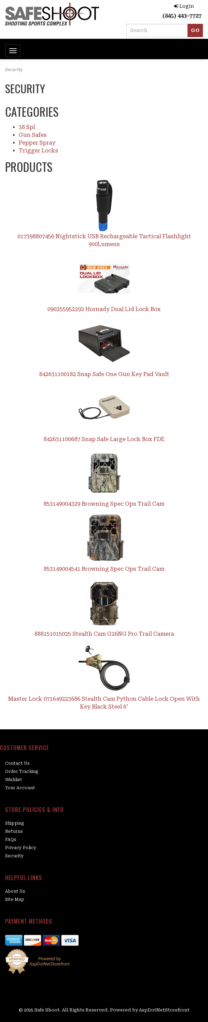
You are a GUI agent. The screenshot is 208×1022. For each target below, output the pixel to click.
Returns (14, 831)
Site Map (14, 899)
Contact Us (17, 763)
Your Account (20, 787)
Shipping (14, 823)
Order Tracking (21, 771)
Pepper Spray (37, 143)
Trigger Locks (38, 150)
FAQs (10, 839)
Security (14, 856)
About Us (15, 891)
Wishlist (13, 779)
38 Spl (27, 127)
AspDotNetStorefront (164, 1009)
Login (184, 6)
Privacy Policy (20, 847)
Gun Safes (33, 135)
